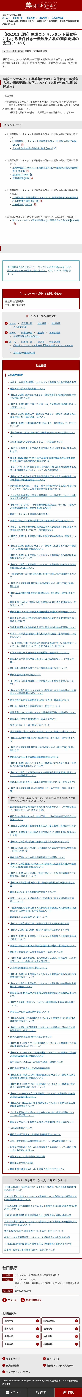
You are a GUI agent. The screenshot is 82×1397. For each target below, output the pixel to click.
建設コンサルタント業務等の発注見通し (30, 514)
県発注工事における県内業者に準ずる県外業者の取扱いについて (42, 520)
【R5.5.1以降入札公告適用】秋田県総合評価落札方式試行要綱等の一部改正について (43, 849)
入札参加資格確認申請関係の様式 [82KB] (32, 148)
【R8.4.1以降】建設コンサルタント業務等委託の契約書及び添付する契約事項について (43, 396)
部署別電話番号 (34, 1300)
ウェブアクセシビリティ (18, 1372)
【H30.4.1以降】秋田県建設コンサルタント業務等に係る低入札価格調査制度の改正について (42, 1029)
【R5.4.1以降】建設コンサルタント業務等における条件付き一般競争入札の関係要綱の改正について (43, 865)
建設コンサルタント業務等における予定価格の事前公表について (42, 1122)
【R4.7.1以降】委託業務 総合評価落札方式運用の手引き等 (39, 930)
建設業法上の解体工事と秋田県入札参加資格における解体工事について (43, 994)
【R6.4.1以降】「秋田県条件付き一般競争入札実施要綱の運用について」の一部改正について (43, 774)
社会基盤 (31, 18)
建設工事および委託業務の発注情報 (27, 1156)
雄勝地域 (48, 1344)
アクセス (12, 1300)
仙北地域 (48, 1336)
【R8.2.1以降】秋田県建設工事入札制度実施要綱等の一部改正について (43, 538)
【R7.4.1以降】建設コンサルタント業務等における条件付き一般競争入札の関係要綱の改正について (43, 692)
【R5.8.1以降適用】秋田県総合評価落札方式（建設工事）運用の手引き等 (43, 834)
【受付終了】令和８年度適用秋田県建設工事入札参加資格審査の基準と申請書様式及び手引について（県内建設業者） (43, 468)
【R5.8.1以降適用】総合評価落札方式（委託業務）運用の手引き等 (43, 826)
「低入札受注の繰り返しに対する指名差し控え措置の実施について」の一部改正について (42, 1114)
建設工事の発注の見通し (22, 1163)
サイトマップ (12, 1359)
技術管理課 (54, 332)
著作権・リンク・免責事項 (60, 1365)
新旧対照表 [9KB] (20, 178)
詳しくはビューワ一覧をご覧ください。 (27, 270)
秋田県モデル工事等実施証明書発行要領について (34, 756)
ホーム (5, 18)
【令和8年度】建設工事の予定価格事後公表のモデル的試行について (42, 434)
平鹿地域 (8, 1344)
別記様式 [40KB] (20, 174)
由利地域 (8, 1336)
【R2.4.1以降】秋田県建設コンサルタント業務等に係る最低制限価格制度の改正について (43, 985)
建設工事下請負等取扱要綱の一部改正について (33, 719)
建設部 (41, 332)
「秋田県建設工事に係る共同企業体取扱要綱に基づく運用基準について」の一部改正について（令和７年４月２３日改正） (43, 645)
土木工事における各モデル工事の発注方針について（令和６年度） (43, 782)
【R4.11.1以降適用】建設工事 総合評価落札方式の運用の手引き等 (42, 884)
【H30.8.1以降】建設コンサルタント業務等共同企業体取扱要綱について (42, 1004)
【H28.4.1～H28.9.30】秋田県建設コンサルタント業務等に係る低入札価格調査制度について (42, 1095)
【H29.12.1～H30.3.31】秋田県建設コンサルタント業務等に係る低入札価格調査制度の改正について (43, 1054)
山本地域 (8, 1328)
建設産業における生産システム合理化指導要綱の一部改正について (43, 712)
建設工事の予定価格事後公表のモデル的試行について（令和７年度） (42, 660)
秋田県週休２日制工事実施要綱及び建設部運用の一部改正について (43, 611)
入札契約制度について (21, 1128)
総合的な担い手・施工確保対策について (30, 725)
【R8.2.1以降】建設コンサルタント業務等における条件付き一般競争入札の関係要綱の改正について (43, 547)
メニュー (15, 1392)
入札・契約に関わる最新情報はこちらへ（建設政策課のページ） (42, 1141)
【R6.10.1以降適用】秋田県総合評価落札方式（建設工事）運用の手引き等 (42, 749)
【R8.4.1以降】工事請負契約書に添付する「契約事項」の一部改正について (43, 425)
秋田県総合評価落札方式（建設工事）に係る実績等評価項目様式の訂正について (43, 818)
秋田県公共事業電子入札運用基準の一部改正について (36, 952)
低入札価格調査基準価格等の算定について (31, 1037)
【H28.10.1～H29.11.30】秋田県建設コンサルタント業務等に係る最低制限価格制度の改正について (42, 1076)
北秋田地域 (49, 1321)
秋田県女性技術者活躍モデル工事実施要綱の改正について (38, 668)
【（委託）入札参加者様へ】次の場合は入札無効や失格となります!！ (42, 682)
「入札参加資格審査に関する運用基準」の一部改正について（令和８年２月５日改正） (43, 497)
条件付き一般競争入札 (24, 352)
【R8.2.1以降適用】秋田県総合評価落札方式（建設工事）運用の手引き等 (43, 450)
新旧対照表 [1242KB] (22, 204)
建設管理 (43, 18)
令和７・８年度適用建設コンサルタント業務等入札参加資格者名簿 (43, 382)
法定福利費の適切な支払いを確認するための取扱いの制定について (43, 731)
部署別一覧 (26, 332)
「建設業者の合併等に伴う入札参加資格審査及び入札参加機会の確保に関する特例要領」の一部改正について (43, 909)
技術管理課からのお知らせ (26, 336)
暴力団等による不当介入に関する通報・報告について (36, 1062)
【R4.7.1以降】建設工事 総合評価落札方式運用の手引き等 (39, 923)
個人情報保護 (12, 1365)
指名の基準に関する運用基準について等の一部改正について (39, 699)
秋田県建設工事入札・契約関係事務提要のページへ (35, 1134)
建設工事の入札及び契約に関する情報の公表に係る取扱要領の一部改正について (43, 604)
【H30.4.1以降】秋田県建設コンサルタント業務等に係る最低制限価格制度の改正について (42, 1019)
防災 (71, 1392)
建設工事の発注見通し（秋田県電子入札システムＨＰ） (37, 1169)
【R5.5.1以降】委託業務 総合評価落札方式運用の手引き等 (39, 841)
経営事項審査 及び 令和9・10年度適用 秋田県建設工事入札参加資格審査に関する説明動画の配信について (42, 459)
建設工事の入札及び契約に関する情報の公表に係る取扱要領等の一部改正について (43, 619)
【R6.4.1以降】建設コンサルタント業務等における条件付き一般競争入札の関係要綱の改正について (43, 764)
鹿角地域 (8, 1321)
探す (43, 1392)
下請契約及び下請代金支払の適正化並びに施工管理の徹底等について (43, 575)
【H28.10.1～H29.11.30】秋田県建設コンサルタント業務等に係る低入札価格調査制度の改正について (42, 1085)
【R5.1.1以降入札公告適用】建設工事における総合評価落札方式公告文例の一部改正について (43, 875)
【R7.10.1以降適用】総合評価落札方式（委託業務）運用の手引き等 (42, 594)
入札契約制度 (57, 18)
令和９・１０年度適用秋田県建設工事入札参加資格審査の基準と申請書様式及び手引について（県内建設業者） (43, 528)
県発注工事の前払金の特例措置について (30, 1011)
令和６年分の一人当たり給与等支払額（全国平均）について (39, 652)
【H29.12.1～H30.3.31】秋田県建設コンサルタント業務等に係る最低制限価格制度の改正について (43, 1045)
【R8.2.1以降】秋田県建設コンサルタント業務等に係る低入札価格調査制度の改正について (43, 566)
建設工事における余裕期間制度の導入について (33, 892)
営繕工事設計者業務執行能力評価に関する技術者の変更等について (43, 627)
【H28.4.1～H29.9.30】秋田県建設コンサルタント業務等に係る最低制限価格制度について (42, 1104)
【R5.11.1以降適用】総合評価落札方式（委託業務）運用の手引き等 (42, 790)
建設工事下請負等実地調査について (27, 388)
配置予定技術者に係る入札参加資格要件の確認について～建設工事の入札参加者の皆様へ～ (43, 1149)
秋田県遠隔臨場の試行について (25, 674)
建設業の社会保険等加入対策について (28, 917)
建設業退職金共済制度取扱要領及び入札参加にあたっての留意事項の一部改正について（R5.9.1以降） (43, 808)
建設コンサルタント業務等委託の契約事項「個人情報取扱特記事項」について (42, 900)
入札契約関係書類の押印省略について (28, 967)
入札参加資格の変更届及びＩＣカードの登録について (36, 442)
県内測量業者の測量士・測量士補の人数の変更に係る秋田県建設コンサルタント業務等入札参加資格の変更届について (43, 487)
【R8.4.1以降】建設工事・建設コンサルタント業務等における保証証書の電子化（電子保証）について (43, 415)
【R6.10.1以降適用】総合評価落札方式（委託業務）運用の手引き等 (42, 739)
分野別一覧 (17, 18)
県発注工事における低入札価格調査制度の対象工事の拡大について (43, 945)
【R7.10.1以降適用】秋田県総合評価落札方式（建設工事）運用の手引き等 (42, 585)
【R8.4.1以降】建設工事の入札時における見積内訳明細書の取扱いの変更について (43, 406)
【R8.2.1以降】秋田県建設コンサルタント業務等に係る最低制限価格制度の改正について (43, 556)
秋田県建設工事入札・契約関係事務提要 (30, 1068)
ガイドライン (53, 1359)
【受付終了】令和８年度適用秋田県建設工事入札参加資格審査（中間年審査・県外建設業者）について (43, 478)
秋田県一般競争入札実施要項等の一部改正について (35, 706)
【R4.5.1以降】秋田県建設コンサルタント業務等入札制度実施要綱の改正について (43, 938)
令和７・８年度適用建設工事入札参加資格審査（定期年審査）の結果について (43, 635)
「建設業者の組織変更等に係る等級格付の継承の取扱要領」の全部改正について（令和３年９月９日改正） (43, 960)
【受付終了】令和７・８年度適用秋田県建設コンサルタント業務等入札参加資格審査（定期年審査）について (43, 506)
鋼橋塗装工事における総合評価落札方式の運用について (37, 857)
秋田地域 (48, 1328)
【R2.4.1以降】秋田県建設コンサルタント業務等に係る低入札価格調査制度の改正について (43, 975)
